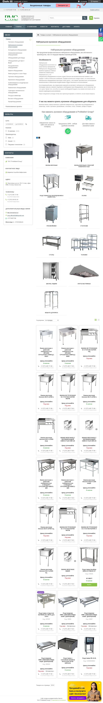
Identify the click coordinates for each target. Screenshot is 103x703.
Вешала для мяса (51, 312)
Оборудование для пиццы (16, 58)
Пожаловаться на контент (58, 700)
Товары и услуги (45, 35)
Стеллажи (84, 226)
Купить (89, 584)
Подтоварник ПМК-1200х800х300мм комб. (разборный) (68, 614)
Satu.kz (60, 698)
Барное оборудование (15, 70)
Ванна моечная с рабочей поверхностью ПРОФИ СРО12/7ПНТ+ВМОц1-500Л (46, 352)
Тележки (84, 255)
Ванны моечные (51, 165)
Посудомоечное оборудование (13, 66)
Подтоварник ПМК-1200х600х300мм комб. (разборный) (89, 614)
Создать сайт (17, 1)
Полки (84, 195)
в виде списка (98, 320)
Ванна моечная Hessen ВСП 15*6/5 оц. (46, 528)
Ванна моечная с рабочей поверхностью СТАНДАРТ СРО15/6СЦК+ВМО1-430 (67, 484)
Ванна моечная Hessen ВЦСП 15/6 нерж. (89, 481)
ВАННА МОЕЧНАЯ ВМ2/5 (67, 570)
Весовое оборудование (15, 98)
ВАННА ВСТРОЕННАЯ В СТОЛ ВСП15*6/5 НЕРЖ (68, 528)
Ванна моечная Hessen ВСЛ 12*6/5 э (89, 396)
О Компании (32, 26)
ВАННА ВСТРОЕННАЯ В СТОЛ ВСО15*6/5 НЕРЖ (68, 397)
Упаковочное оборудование (17, 87)
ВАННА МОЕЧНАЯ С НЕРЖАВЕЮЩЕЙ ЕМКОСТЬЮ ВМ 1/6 (68, 439)
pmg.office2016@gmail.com (15, 215)
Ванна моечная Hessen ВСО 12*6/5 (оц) (46, 439)
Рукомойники (51, 226)
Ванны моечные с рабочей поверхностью (84, 166)
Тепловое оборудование (16, 42)
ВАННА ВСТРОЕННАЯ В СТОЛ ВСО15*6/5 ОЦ (89, 349)
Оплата (76, 26)
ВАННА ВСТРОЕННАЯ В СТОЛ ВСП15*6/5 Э (89, 528)
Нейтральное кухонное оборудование (15, 46)
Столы (51, 255)
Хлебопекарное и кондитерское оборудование (18, 83)
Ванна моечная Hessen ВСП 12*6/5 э (46, 396)
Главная (8, 26)
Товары (18, 26)
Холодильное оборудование (17, 50)
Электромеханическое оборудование (15, 54)
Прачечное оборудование (16, 79)
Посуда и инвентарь (14, 95)
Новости (43, 26)
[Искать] (84, 18)
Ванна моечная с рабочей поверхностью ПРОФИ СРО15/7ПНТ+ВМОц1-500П (68, 352)
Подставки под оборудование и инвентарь (51, 196)
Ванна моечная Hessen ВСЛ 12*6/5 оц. (46, 571)
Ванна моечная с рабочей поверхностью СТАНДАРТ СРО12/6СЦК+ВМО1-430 (46, 484)
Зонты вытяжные (84, 283)
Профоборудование (14, 101)
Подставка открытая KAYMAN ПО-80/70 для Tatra (46, 614)
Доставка (66, 26)
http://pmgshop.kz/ (12, 212)
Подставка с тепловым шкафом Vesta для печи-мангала (68, 660)
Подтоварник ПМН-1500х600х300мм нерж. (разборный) (46, 659)
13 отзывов (83, 1)
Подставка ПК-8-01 (89, 658)
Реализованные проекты (14, 106)
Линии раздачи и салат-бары (17, 73)
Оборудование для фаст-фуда (16, 61)
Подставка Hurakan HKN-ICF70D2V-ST (89, 570)
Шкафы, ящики (51, 283)
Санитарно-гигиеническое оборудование (16, 91)
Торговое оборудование (16, 76)
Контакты (55, 26)
